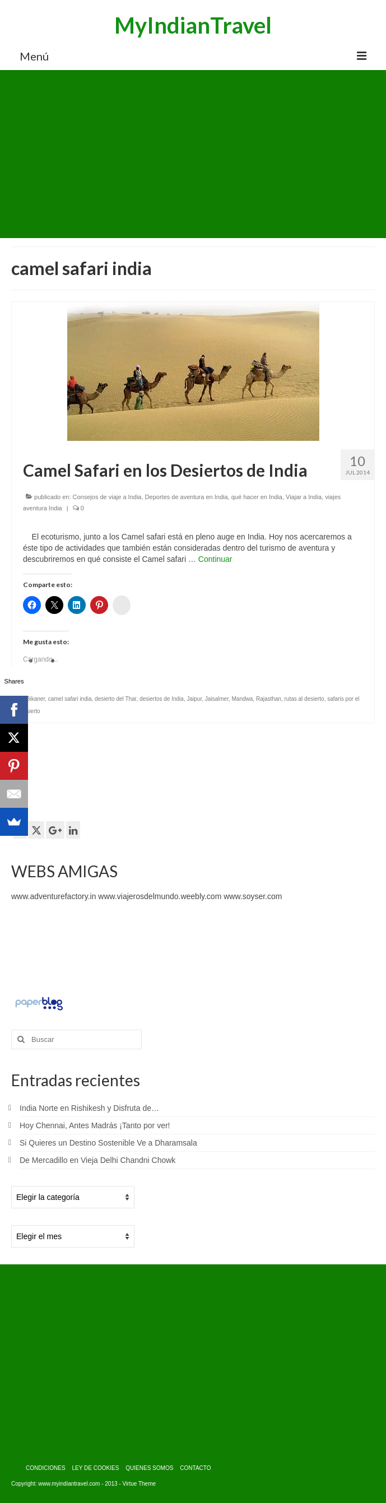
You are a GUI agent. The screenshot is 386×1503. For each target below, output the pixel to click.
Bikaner (35, 699)
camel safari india (70, 699)
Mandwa (242, 699)
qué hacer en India (256, 497)
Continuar (215, 559)
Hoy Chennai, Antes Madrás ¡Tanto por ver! (95, 1125)
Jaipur (194, 699)
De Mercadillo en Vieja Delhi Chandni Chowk (97, 1160)
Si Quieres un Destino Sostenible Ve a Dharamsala (108, 1142)
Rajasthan (268, 699)
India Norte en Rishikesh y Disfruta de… (89, 1108)
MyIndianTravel (193, 25)
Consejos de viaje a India (107, 497)
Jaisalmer (217, 699)
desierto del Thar (115, 699)
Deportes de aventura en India (186, 497)
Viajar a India (304, 497)
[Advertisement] (193, 154)
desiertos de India (161, 699)
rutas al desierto (304, 699)
